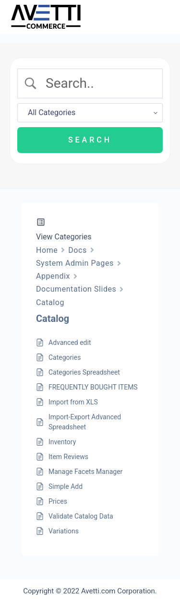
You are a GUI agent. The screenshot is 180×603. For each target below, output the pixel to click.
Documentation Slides (76, 289)
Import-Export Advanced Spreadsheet (84, 422)
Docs (77, 250)
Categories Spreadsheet (84, 372)
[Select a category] (90, 112)
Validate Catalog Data (80, 516)
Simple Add (65, 486)
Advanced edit (69, 342)
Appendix (53, 276)
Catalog (50, 302)
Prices (57, 501)
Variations (63, 531)
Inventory (62, 442)
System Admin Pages (75, 263)
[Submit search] (90, 140)
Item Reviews (68, 457)
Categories (64, 357)
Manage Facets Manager (85, 471)
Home (47, 250)
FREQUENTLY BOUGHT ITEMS (93, 387)
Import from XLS (73, 402)
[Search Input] (97, 83)
